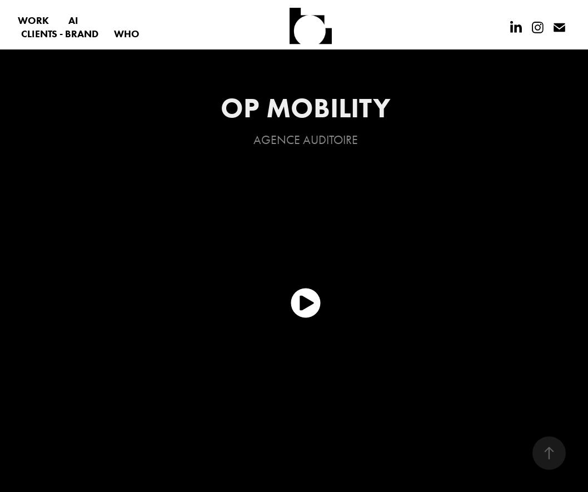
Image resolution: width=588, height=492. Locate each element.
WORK (33, 20)
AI (73, 20)
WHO (126, 34)
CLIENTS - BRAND (59, 34)
